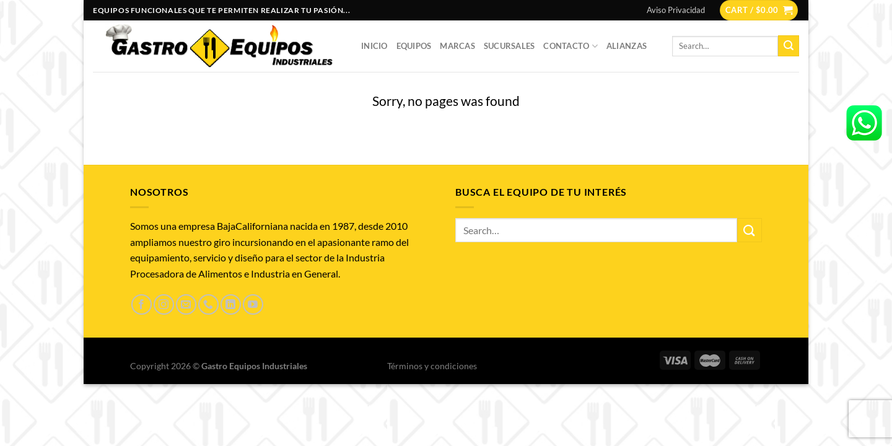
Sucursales (509, 46)
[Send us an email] (186, 304)
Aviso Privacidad (676, 10)
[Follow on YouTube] (253, 304)
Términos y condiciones (432, 366)
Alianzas (626, 46)
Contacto (570, 46)
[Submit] (788, 45)
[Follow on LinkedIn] (231, 304)
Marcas (457, 46)
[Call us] (208, 304)
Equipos (414, 46)
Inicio (374, 46)
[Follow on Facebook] (141, 304)
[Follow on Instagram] (164, 304)
